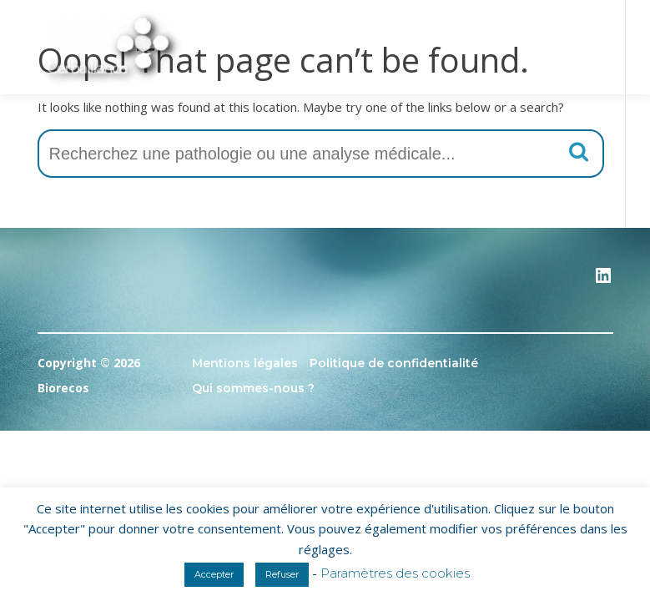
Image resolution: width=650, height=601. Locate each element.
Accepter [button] (214, 574)
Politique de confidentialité (394, 363)
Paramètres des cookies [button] (395, 573)
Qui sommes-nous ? (253, 388)
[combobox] (321, 153)
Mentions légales (245, 363)
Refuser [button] (282, 574)
